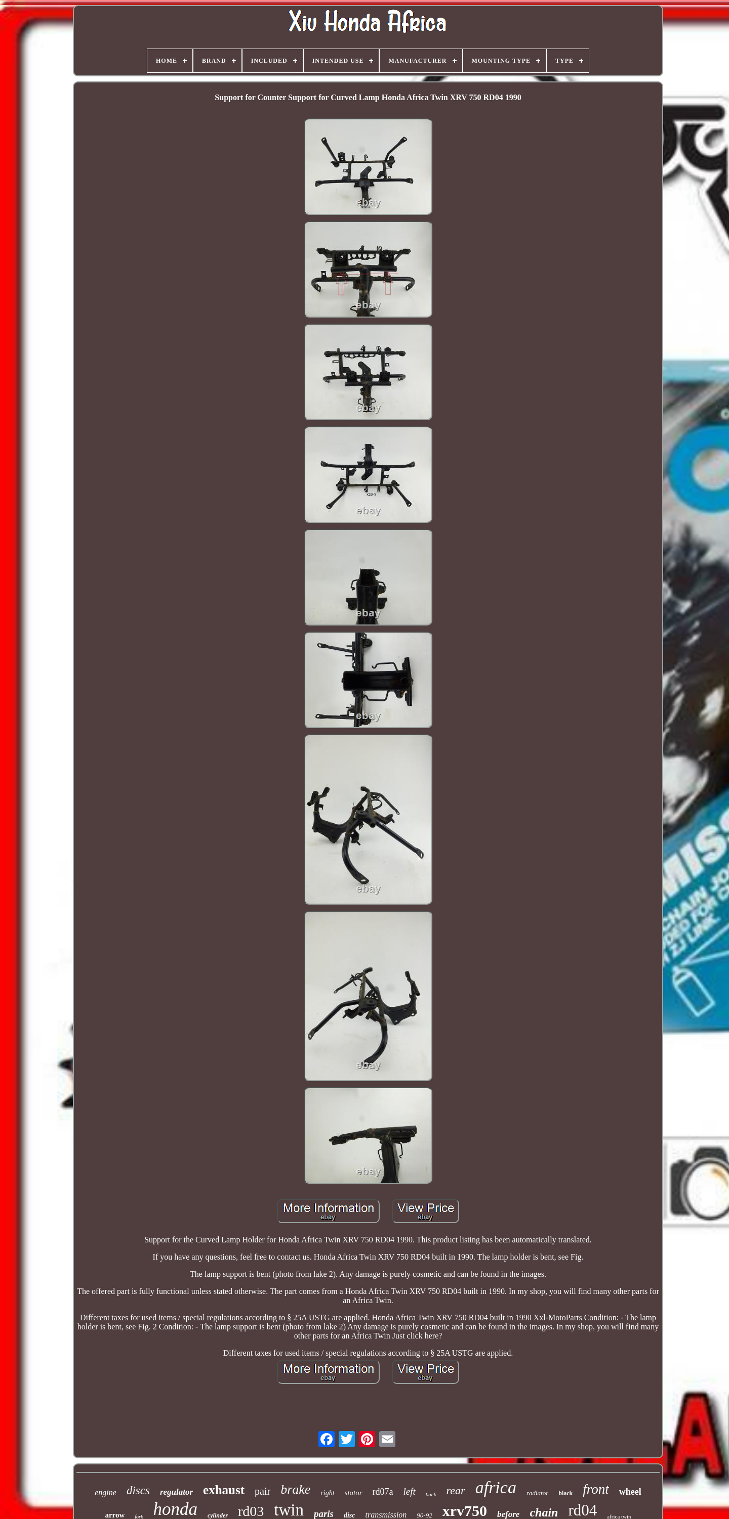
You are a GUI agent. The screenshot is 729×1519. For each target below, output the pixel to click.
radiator (537, 1493)
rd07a (383, 1492)
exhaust (224, 1490)
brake (295, 1489)
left (409, 1491)
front (596, 1489)
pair (262, 1491)
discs (138, 1490)
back (431, 1494)
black (565, 1493)
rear (456, 1490)
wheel (630, 1492)
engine (105, 1492)
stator (353, 1493)
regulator (176, 1492)
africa (495, 1487)
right (327, 1493)
